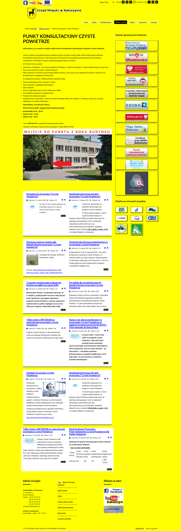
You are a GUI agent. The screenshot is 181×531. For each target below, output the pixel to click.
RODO (60, 496)
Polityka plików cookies (65, 502)
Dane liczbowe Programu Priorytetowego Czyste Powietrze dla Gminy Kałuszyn (89, 431)
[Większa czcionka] (156, 2)
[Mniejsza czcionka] (149, 2)
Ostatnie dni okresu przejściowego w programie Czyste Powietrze (88, 243)
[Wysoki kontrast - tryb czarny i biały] (127, 2)
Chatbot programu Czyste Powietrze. (40, 374)
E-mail (65, 200)
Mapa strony (62, 513)
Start (35, 29)
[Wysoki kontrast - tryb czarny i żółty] (130, 2)
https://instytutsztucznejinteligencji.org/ (40, 418)
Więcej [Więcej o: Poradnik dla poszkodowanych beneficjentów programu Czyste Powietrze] (106, 310)
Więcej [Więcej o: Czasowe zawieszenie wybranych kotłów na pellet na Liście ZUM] (63, 310)
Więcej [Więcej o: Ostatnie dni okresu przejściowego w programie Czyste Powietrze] (106, 269)
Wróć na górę (151, 528)
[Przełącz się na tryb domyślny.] (123, 2)
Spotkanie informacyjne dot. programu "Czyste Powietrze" (85, 195)
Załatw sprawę (44, 29)
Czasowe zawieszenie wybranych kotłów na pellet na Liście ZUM (43, 283)
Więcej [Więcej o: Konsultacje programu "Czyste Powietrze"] (63, 216)
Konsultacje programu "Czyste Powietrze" (42, 195)
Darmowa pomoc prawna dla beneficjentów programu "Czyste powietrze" (43, 244)
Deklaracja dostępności (65, 507)
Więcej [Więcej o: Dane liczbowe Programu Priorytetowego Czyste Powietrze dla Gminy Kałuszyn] (109, 469)
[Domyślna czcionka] (153, 2)
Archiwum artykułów (64, 519)
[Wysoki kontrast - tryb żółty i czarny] (134, 2)
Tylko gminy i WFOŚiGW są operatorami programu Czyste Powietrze (42, 322)
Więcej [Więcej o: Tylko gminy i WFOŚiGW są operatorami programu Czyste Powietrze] (63, 341)
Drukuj (62, 200)
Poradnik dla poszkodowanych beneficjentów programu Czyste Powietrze (86, 285)
